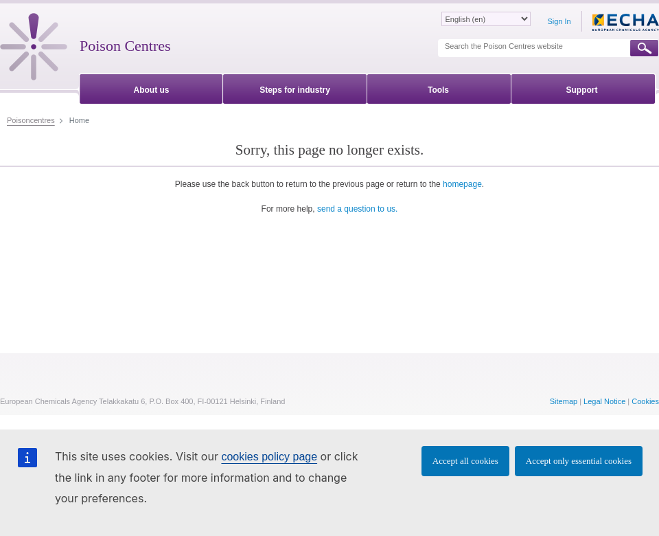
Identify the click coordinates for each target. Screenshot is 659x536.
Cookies (645, 401)
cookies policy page (269, 456)
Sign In (558, 21)
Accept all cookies (465, 461)
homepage (462, 184)
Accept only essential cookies (579, 461)
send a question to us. (357, 209)
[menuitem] (151, 87)
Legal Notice (604, 401)
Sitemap (563, 401)
